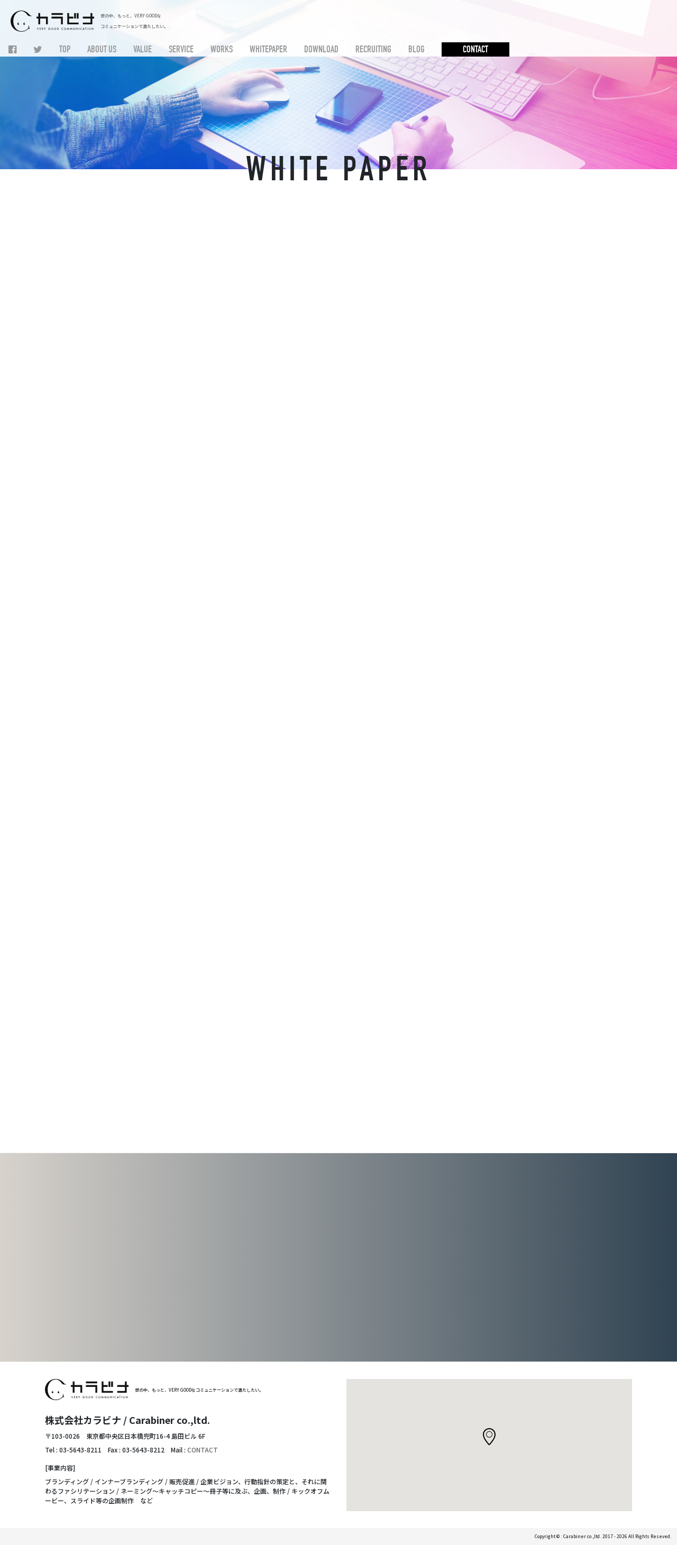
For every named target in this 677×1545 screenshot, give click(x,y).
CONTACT (202, 1449)
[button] (489, 1436)
